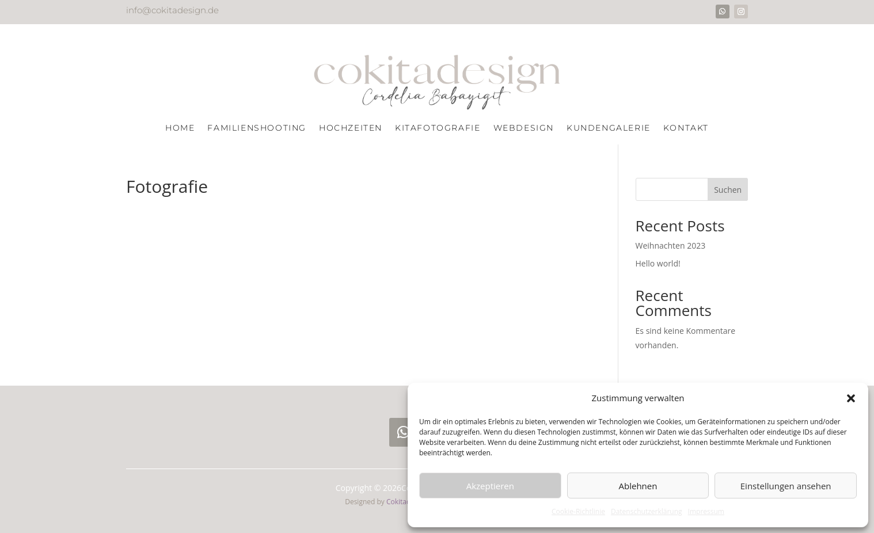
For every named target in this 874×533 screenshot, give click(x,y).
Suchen (728, 189)
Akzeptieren (490, 486)
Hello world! (658, 263)
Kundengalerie (609, 128)
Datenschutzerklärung (646, 511)
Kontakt (686, 128)
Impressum (706, 511)
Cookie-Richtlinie (578, 511)
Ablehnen (638, 486)
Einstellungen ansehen (785, 486)
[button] (851, 398)
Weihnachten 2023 (671, 245)
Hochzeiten (350, 128)
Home (180, 128)
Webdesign (523, 128)
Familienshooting (256, 128)
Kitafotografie (437, 128)
